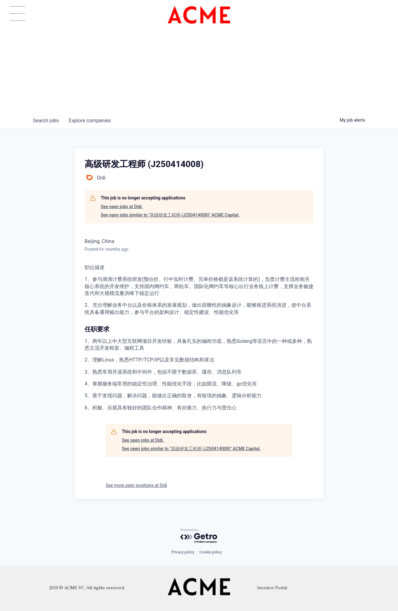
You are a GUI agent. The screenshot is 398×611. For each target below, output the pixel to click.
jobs (46, 121)
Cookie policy (210, 552)
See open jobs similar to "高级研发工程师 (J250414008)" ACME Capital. (170, 214)
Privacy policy (182, 552)
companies (90, 121)
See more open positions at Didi (136, 485)
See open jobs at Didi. (122, 206)
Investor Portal (272, 588)
